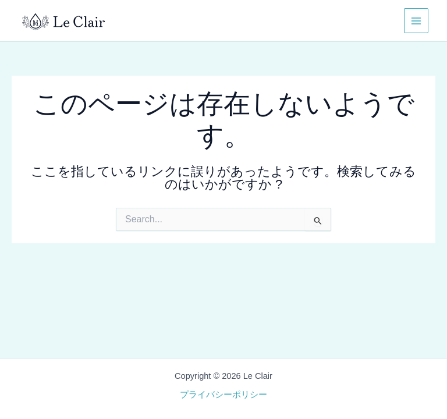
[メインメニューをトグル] (416, 20)
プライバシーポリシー (223, 394)
